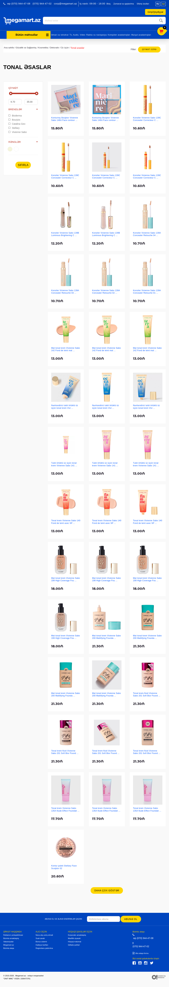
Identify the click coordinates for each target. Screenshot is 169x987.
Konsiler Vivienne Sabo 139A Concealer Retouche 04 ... (147, 233)
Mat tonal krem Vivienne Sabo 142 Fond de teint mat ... (65, 348)
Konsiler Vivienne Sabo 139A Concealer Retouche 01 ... (147, 291)
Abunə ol (131, 918)
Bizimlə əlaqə (8, 948)
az (163, 4)
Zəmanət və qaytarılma (123, 4)
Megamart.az (8, 944)
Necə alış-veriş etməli (44, 934)
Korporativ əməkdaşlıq (77, 934)
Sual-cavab (40, 938)
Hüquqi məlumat (74, 941)
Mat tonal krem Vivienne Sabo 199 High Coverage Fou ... (65, 578)
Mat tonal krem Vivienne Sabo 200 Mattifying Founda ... (106, 636)
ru (157, 4)
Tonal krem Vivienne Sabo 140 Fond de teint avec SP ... (65, 521)
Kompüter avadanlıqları (119, 34)
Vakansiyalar (8, 941)
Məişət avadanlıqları (141, 34)
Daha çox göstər (106, 889)
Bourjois (14, 119)
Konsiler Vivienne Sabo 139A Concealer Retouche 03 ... (65, 291)
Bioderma (15, 115)
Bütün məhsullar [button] (32, 34)
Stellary (14, 127)
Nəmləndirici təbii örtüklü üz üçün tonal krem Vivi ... (64, 406)
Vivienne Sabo (17, 131)
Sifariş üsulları (143, 4)
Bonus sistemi (41, 941)
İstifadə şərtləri (74, 944)
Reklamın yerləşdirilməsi (13, 934)
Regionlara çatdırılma (44, 948)
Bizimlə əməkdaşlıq (11, 938)
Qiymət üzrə (149, 49)
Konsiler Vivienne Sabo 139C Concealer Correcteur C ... (147, 118)
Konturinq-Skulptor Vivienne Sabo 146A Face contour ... (64, 118)
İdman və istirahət (59, 34)
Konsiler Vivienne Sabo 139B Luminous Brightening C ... (65, 233)
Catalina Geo (16, 123)
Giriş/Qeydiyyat (155, 12)
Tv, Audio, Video (77, 34)
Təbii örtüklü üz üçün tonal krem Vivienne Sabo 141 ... (64, 463)
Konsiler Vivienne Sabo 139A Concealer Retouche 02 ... (106, 291)
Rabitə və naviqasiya (96, 34)
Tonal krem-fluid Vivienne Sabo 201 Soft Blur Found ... (146, 693)
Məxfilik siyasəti (74, 938)
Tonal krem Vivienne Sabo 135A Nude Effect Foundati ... (65, 808)
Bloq (108, 4)
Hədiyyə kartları (42, 944)
